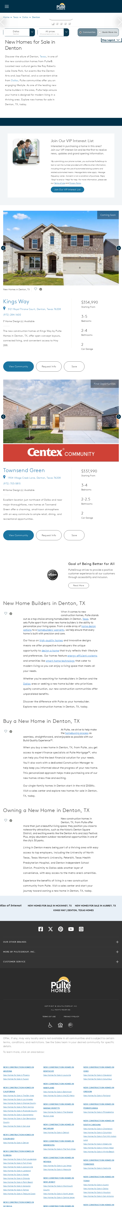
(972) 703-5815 (11, 483)
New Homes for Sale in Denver (16, 1142)
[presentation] (2, 23)
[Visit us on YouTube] (71, 930)
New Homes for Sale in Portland (96, 1095)
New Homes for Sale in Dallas (95, 1188)
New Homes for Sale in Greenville (97, 1143)
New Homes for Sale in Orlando (16, 1178)
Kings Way (16, 301)
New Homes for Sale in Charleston (97, 1128)
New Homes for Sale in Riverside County (20, 1110)
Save (74, 366)
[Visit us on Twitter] (50, 930)
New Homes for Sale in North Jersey (58, 1193)
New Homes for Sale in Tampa (16, 1189)
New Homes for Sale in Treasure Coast (19, 1193)
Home (6, 17)
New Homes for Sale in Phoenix (16, 1075)
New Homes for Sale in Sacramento (18, 1114)
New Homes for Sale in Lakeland (17, 1170)
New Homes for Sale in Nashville (97, 1168)
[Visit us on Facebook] (40, 930)
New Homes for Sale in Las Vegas (57, 1165)
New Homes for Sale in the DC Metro (59, 1095)
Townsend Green (24, 470)
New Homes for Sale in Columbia (97, 1132)
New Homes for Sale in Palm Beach (18, 1182)
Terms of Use (49, 1016)
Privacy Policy (71, 1016)
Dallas (25, 17)
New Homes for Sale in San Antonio (98, 1196)
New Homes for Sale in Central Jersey (59, 1197)
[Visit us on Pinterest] (60, 930)
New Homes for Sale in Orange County (19, 1103)
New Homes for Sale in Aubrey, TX (95, 905)
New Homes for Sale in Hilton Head (98, 1147)
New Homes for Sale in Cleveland (97, 1075)
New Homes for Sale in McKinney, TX (50, 905)
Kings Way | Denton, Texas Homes (73, 910)
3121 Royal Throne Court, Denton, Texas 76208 (32, 309)
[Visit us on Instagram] (81, 930)
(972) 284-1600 (12, 314)
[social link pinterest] (40, 289)
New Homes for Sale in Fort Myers (17, 1163)
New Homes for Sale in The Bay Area (18, 1095)
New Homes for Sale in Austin (96, 1184)
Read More (78, 585)
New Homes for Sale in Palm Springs (18, 1107)
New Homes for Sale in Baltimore (57, 1091)
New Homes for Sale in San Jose (16, 1126)
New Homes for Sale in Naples (16, 1174)
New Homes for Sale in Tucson (16, 1079)
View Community (18, 366)
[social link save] (35, 289)
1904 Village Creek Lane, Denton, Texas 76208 (32, 477)
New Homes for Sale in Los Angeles (18, 1099)
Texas (15, 17)
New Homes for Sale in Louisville (57, 1075)
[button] (53, 23)
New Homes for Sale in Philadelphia (98, 1112)
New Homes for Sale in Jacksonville (18, 1166)
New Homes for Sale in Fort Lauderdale (19, 1159)
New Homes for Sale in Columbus (97, 1079)
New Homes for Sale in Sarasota (16, 1186)
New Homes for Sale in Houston (97, 1192)
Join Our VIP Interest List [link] (67, 189)
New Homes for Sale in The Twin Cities (59, 1149)
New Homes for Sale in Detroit (56, 1132)
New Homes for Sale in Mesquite (57, 1169)
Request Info (49, 366)
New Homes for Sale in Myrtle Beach (98, 1151)
